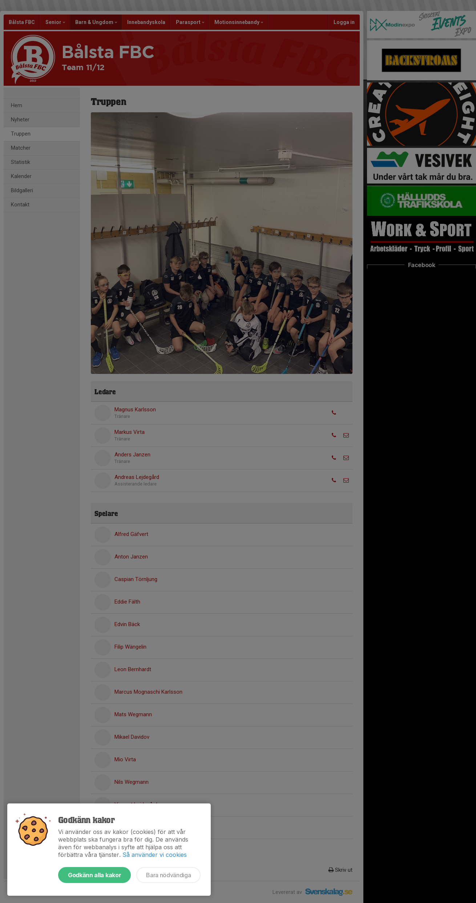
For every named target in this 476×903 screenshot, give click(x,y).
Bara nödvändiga (168, 875)
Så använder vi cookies (154, 854)
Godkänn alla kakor (94, 875)
